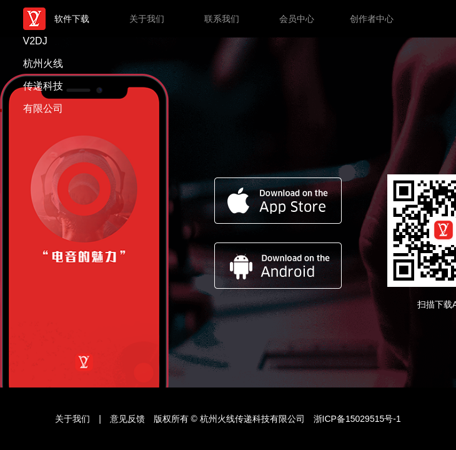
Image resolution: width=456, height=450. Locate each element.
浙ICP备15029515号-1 (357, 419)
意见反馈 (128, 419)
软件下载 (71, 19)
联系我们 (221, 19)
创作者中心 (372, 19)
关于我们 (146, 19)
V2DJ (46, 19)
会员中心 (296, 19)
